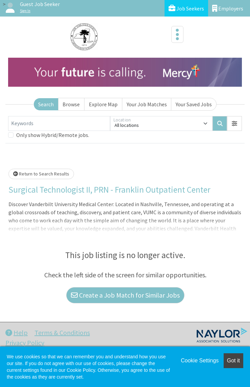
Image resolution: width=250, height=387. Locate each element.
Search (46, 104)
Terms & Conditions (62, 332)
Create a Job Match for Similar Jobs (125, 295)
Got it (233, 360)
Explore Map (103, 104)
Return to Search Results (41, 174)
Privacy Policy (24, 342)
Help (16, 332)
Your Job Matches (147, 104)
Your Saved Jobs (194, 104)
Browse (71, 104)
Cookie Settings (200, 360)
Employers (227, 8)
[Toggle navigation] (177, 34)
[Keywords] (59, 123)
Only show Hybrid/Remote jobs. (52, 135)
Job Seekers (186, 8)
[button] (234, 123)
